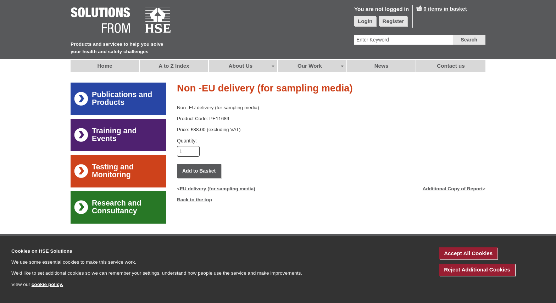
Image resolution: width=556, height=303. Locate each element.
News (381, 66)
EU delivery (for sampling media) (217, 188)
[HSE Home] (121, 21)
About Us (241, 66)
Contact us (451, 66)
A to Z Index (174, 66)
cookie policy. (47, 284)
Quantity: (187, 141)
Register (393, 21)
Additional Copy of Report (453, 188)
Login (365, 21)
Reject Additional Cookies (477, 269)
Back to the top (194, 199)
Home (104, 66)
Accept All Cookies (468, 253)
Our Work (310, 66)
